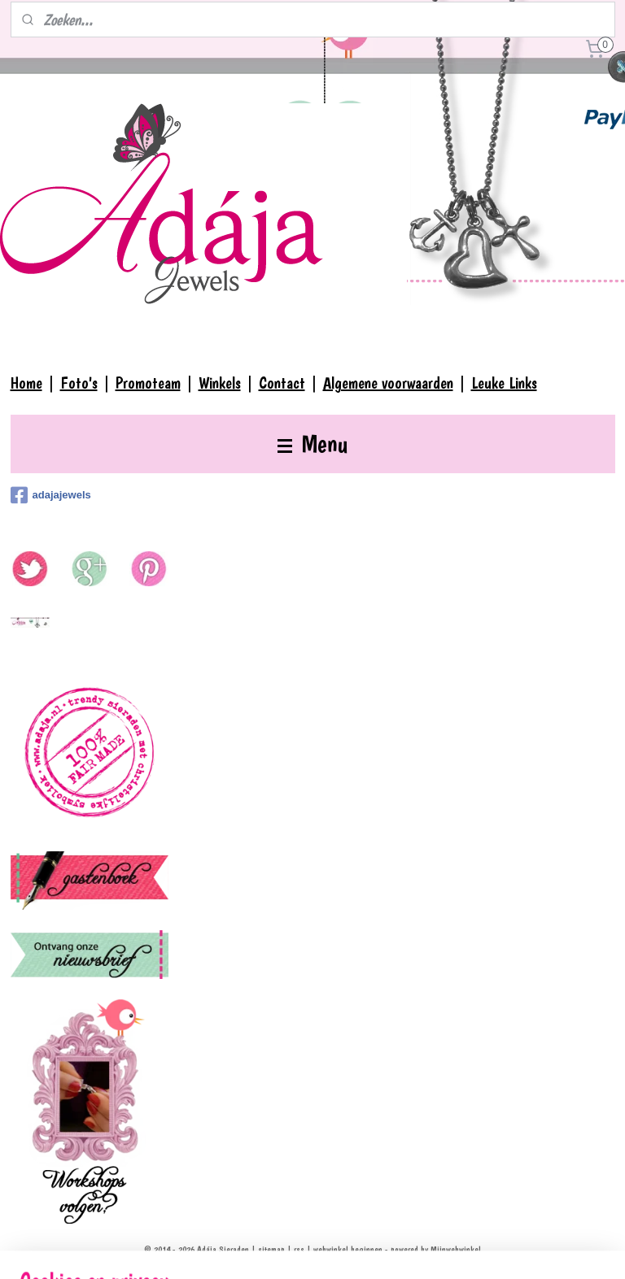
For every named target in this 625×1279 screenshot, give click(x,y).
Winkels (220, 383)
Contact (282, 383)
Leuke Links (504, 383)
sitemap (271, 1249)
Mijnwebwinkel (456, 1249)
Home (26, 383)
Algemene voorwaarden (388, 383)
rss (299, 1249)
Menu (312, 443)
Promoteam (148, 383)
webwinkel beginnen (347, 1249)
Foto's (79, 383)
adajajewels (51, 495)
